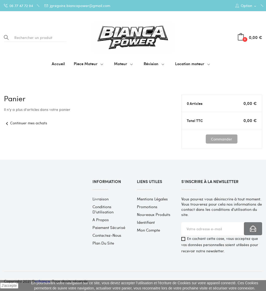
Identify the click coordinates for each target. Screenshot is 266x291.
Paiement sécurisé (108, 227)
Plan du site (103, 243)
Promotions (147, 206)
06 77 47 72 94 (18, 6)
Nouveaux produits (153, 214)
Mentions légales (152, 198)
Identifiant (146, 222)
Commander (221, 138)
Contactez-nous (106, 235)
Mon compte (148, 230)
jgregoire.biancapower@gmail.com (77, 6)
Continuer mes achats (25, 122)
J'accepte (9, 285)
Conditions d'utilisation (103, 209)
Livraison (100, 198)
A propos (100, 219)
